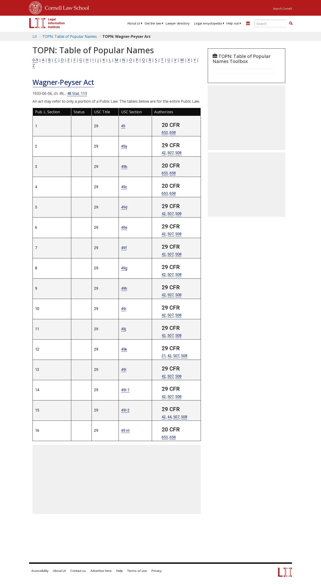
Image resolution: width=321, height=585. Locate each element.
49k (124, 349)
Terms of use (137, 571)
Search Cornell (282, 9)
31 (164, 356)
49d (124, 207)
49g (124, 268)
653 (165, 132)
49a (124, 146)
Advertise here (101, 571)
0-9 (35, 60)
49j (123, 329)
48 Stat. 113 (77, 93)
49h (124, 288)
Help (119, 571)
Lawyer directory (178, 23)
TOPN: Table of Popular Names (69, 36)
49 (123, 126)
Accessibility (39, 571)
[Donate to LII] (248, 23)
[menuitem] (133, 23)
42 (164, 153)
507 (170, 153)
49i (123, 309)
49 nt (125, 430)
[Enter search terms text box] (270, 23)
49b (124, 166)
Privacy (157, 571)
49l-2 (125, 410)
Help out (232, 23)
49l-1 (125, 390)
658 (172, 132)
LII (35, 36)
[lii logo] (47, 23)
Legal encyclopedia (208, 23)
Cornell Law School (65, 7)
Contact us (78, 571)
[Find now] (290, 23)
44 (169, 417)
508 (178, 153)
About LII (133, 23)
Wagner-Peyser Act (63, 82)
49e (124, 227)
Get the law (153, 23)
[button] (290, 23)
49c (124, 187)
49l (123, 369)
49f (124, 248)
